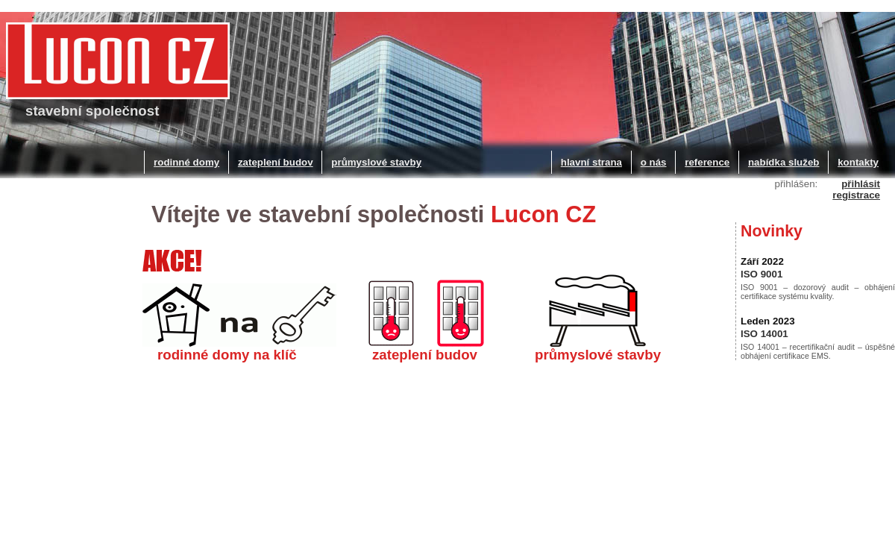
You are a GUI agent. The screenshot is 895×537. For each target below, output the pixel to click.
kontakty (858, 162)
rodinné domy (186, 162)
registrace (856, 195)
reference (707, 162)
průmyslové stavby (376, 162)
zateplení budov (275, 162)
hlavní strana (591, 162)
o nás (654, 162)
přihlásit (860, 183)
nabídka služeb (784, 162)
